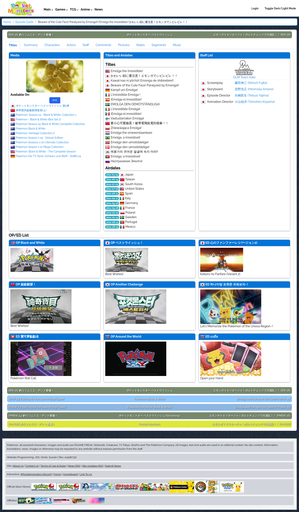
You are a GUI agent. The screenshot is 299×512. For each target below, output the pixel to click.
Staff (86, 45)
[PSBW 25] (262, 407)
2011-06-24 (112, 179)
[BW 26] (31, 34)
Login (255, 8)
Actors (71, 45)
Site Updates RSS (92, 465)
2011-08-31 (112, 193)
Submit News (113, 465)
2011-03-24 (112, 174)
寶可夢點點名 (30, 336)
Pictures (123, 45)
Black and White (33, 243)
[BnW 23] (36, 398)
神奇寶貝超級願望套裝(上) (31, 110)
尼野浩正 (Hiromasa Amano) (254, 89)
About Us (17, 465)
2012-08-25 (112, 227)
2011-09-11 (112, 198)
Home (7, 21)
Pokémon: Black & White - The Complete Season (46, 151)
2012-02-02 (112, 212)
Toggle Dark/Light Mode (280, 8)
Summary (31, 45)
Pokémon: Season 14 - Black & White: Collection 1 (46, 114)
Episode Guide (24, 21)
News (99, 9)
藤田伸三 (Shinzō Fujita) (251, 83)
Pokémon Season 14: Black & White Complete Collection (50, 123)
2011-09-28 (112, 208)
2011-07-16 (112, 189)
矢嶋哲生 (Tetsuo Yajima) (252, 95)
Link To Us (86, 474)
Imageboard (70, 474)
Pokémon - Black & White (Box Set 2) (38, 119)
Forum (57, 474)
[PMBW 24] (33, 415)
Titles (13, 45)
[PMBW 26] (249, 415)
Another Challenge (129, 284)
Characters (52, 45)
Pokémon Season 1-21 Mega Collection (40, 146)
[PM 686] (32, 424)
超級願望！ (28, 284)
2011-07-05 (112, 184)
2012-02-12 (112, 217)
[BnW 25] (263, 398)
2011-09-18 (112, 203)
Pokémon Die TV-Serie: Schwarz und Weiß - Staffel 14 (48, 155)
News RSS (74, 465)
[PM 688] (251, 424)
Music (177, 45)
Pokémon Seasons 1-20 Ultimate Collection (42, 142)
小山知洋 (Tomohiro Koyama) (255, 102)
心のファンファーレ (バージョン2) (233, 243)
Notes (140, 45)
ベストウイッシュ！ (129, 243)
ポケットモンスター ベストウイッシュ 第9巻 (42, 105)
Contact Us (32, 465)
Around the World (128, 336)
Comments (103, 45)
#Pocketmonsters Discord (36, 474)
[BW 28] (251, 34)
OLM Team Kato (244, 77)
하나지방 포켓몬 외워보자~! (229, 284)
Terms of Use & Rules (53, 465)
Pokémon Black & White (31, 128)
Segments (159, 45)
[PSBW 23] (37, 407)
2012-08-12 (112, 222)
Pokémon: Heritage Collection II (35, 132)
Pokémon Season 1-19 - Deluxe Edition (39, 137)
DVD (54, 100)
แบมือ (214, 336)
